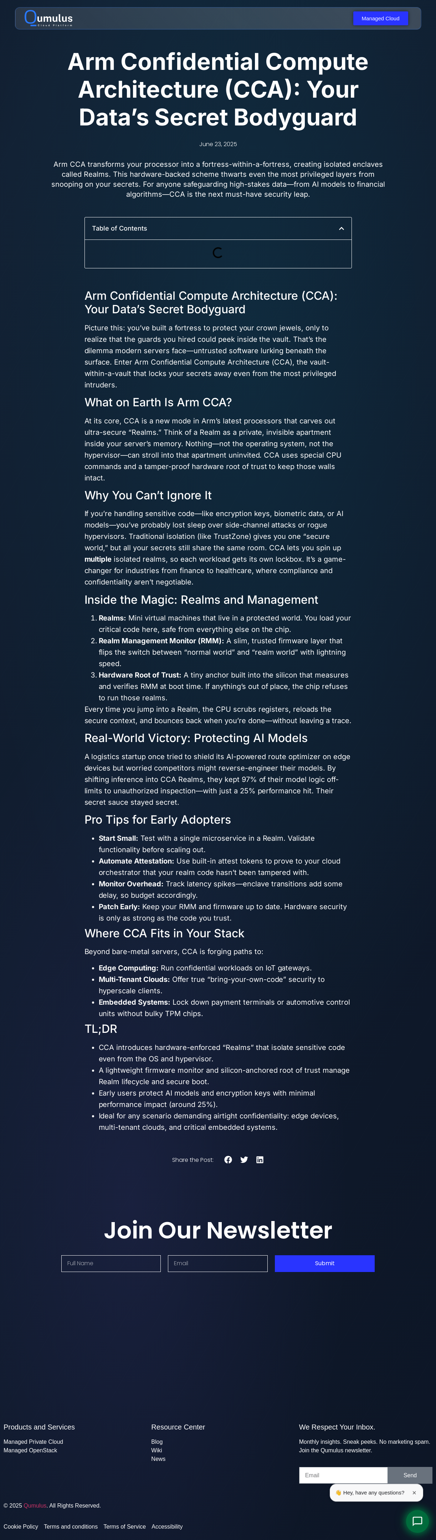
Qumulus (35, 1506)
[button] (341, 228)
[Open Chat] (417, 1521)
